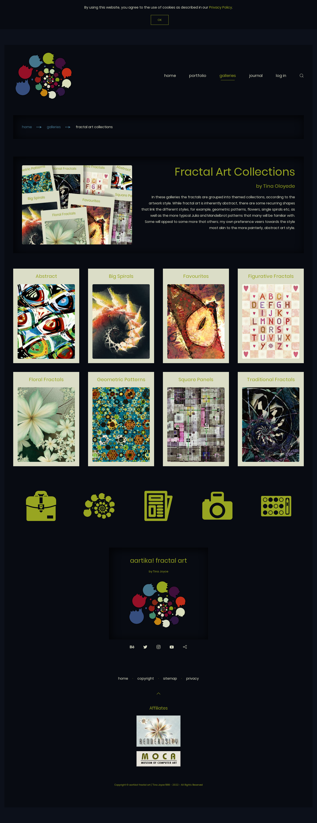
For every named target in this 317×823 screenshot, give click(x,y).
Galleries (227, 75)
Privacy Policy (220, 7)
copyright (145, 678)
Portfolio (197, 75)
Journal (256, 75)
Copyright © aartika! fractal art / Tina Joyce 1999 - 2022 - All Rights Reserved (158, 785)
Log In (281, 75)
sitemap (170, 678)
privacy (192, 678)
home (123, 678)
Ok (160, 20)
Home (170, 75)
